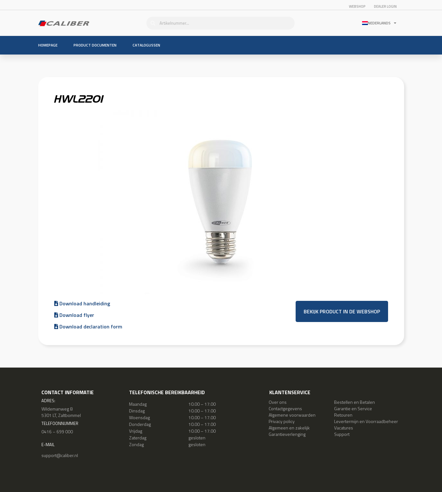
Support (342, 434)
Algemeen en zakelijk (289, 427)
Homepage (47, 45)
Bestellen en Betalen (354, 402)
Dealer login (385, 6)
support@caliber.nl (59, 455)
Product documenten (95, 45)
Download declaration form (88, 326)
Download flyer (74, 315)
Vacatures (343, 427)
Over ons (278, 402)
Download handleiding (82, 303)
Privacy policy (282, 421)
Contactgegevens (285, 408)
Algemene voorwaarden (292, 414)
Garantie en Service (353, 408)
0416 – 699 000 (57, 431)
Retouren (343, 414)
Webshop (357, 6)
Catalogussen (146, 45)
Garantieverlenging (287, 434)
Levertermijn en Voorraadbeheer (366, 421)
